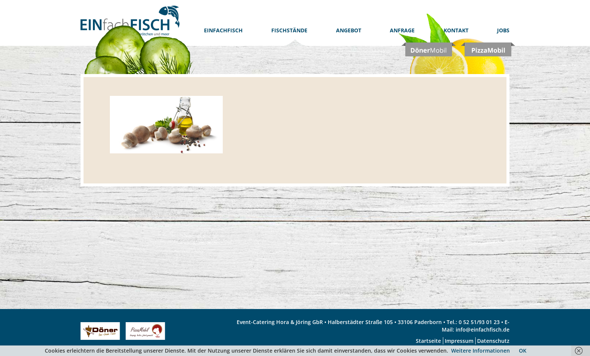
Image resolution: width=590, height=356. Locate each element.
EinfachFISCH (223, 30)
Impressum (459, 340)
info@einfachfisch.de (482, 329)
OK (522, 350)
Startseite (428, 340)
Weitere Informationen (480, 350)
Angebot (348, 30)
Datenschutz (493, 340)
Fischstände (289, 30)
